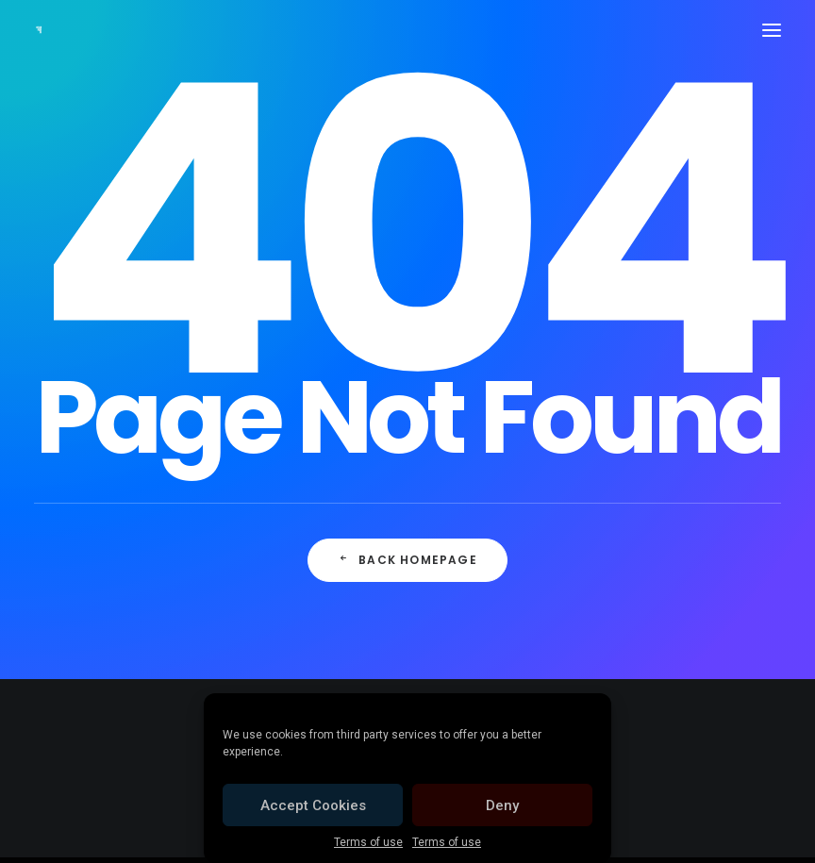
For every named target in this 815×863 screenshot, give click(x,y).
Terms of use (368, 842)
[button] (771, 30)
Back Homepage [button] (407, 560)
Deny (502, 805)
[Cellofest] (38, 30)
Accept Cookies (313, 805)
